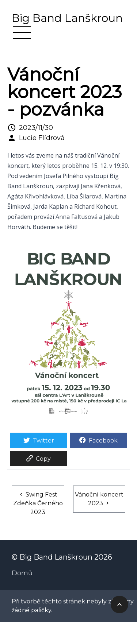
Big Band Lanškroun (67, 18)
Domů (22, 573)
